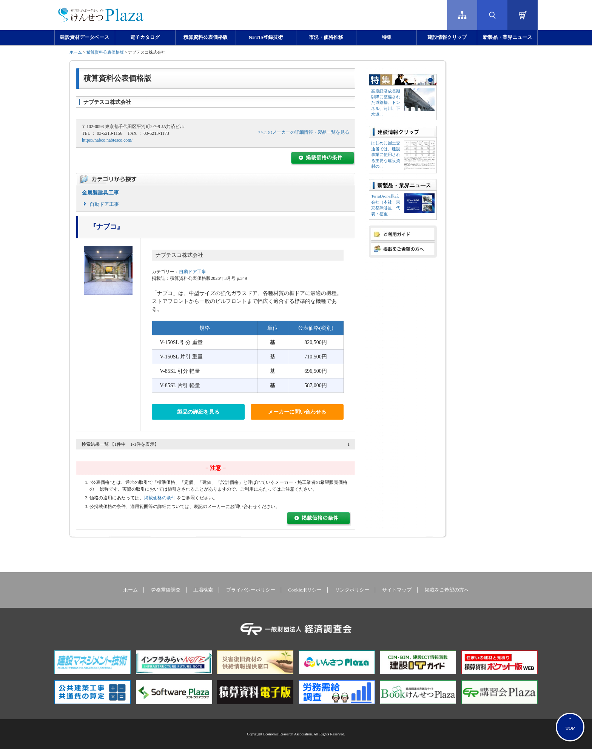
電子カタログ (145, 37)
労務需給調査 (165, 590)
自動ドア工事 (104, 204)
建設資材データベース (84, 37)
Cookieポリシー (305, 590)
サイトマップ (397, 590)
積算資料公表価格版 (205, 37)
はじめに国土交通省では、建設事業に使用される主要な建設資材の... (385, 154)
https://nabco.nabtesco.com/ (107, 140)
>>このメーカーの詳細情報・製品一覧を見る (303, 132)
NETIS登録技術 (266, 37)
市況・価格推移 (326, 37)
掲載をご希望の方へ (447, 590)
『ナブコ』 (106, 226)
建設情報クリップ (447, 37)
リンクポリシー (352, 590)
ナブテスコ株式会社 (179, 255)
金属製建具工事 (100, 193)
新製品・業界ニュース (507, 37)
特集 (387, 37)
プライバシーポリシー (250, 590)
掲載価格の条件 (160, 497)
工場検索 (203, 590)
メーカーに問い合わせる (297, 412)
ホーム (75, 52)
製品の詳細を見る (198, 412)
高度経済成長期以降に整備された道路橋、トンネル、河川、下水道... (385, 103)
